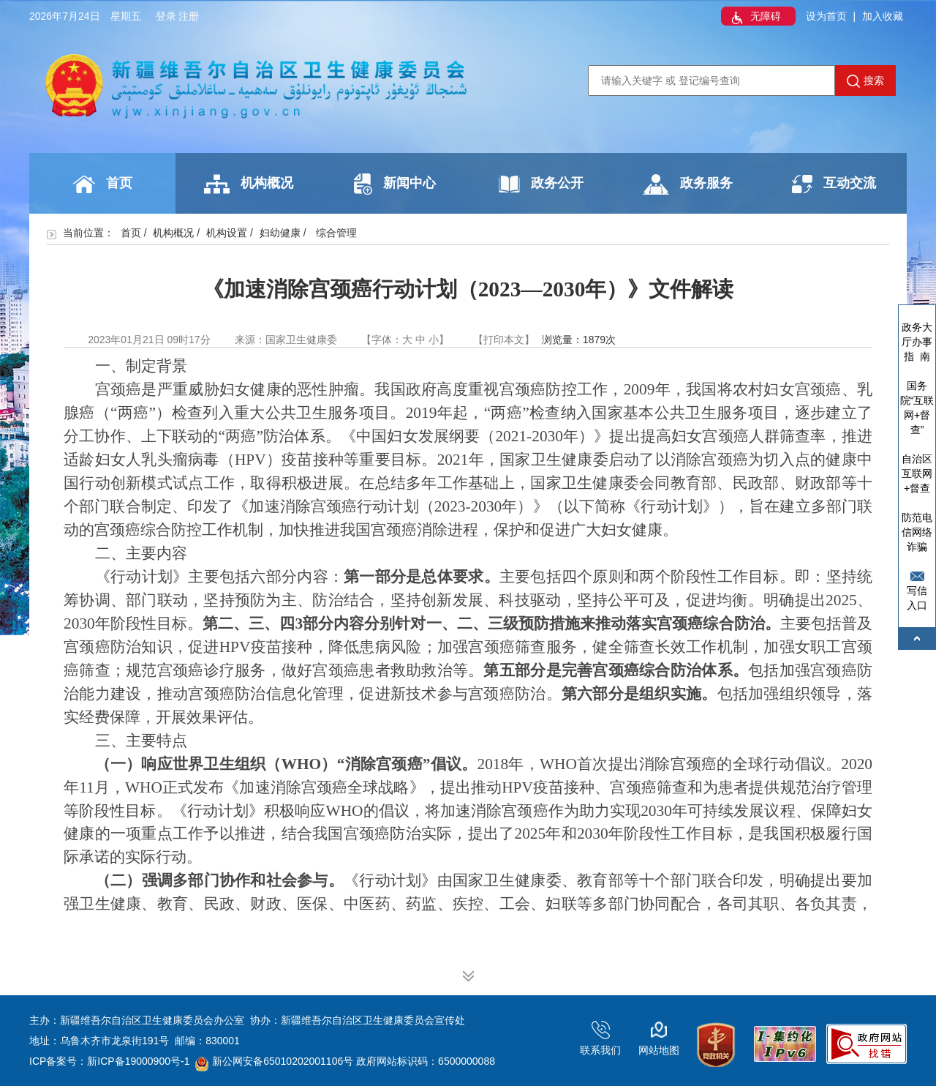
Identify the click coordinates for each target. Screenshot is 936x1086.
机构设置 (226, 233)
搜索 (865, 81)
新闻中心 (395, 184)
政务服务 (688, 184)
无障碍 (754, 17)
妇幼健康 (280, 233)
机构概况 (248, 184)
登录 (166, 16)
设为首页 (826, 16)
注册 (188, 16)
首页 (102, 184)
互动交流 (834, 184)
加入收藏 (882, 16)
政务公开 (541, 184)
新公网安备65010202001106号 (274, 1061)
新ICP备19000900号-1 (138, 1061)
